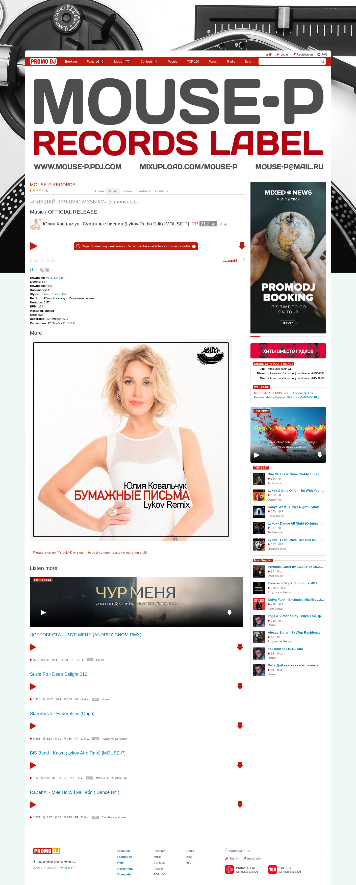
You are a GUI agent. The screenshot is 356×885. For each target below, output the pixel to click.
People (172, 61)
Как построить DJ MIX (285, 648)
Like (33, 270)
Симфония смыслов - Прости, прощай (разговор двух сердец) (288, 444)
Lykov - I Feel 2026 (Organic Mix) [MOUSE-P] (296, 539)
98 (272, 653)
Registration (305, 54)
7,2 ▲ (80, 659)
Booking (71, 61)
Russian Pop (58, 294)
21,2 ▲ (208, 223)
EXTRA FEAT (43, 580)
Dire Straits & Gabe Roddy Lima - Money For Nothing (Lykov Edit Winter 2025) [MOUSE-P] (296, 474)
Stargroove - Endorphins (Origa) (62, 713)
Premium (123, 850)
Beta (248, 61)
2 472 (36, 817)
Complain (124, 874)
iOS (256, 871)
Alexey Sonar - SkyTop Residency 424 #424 (296, 632)
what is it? (67, 867)
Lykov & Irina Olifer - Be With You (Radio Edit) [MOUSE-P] (296, 490)
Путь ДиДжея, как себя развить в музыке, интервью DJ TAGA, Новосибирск (296, 665)
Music (122, 61)
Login (284, 54)
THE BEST (261, 467)
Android (244, 871)
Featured (96, 61)
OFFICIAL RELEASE (72, 212)
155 (35, 777)
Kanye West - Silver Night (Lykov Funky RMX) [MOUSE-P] (296, 507)
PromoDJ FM (245, 868)
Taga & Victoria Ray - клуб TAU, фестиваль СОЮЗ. (296, 616)
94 (272, 669)
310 (273, 620)
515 (69, 817)
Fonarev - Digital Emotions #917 (293, 583)
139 (64, 777)
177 (273, 544)
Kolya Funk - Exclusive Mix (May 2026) (296, 599)
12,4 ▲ (84, 699)
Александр (300, 393)
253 (69, 699)
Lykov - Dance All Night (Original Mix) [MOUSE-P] (296, 523)
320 (90, 660)
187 (273, 527)
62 (272, 637)
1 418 (36, 699)
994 (273, 478)
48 (66, 659)
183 (273, 495)
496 (273, 604)
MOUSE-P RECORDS (272, 393)
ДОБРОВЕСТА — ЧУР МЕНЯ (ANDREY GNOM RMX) (136, 604)
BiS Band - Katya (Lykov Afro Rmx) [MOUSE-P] (77, 753)
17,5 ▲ (84, 738)
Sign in (234, 858)
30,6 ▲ (84, 817)
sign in (82, 552)
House (44, 294)
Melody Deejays (276, 397)
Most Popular (263, 560)
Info (188, 862)
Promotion (124, 856)
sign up (50, 552)
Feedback (144, 191)
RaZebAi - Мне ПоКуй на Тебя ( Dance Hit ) (74, 792)
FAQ (324, 54)
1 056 (274, 587)
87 (272, 571)
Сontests (149, 61)
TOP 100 (193, 61)
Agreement (125, 868)
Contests (159, 862)
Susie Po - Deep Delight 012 (58, 674)
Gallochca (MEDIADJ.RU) (303, 397)
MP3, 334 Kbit (55, 277)
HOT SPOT (262, 411)
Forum (213, 61)
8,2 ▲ (79, 777)
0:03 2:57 (43, 260)
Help (120, 862)
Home (99, 191)
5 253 (36, 738)
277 (35, 659)
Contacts (161, 191)
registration (254, 858)
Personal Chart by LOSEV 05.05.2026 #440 (296, 566)
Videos (127, 191)
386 (69, 738)
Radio (231, 61)
